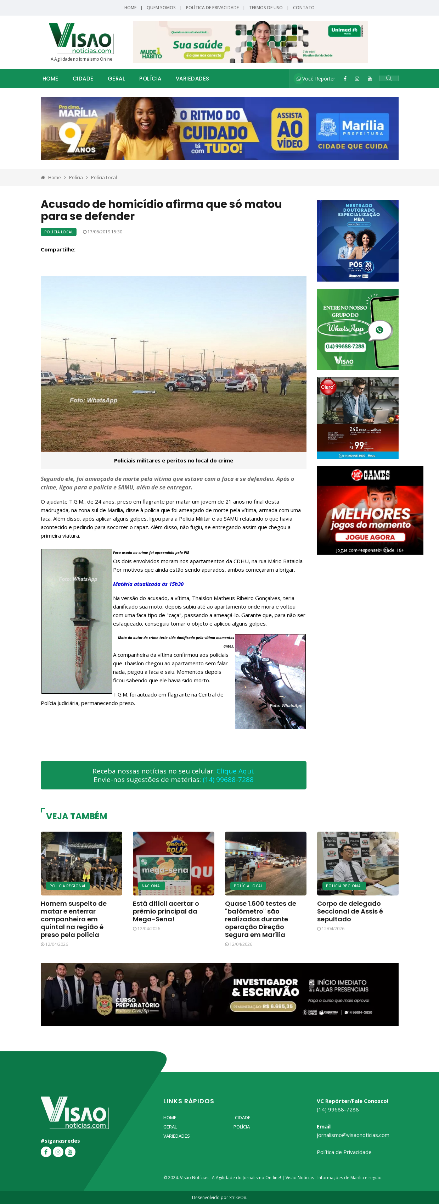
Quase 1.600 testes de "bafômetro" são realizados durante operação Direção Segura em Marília (260, 919)
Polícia (150, 78)
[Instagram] (357, 78)
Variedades (192, 78)
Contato (304, 8)
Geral (116, 78)
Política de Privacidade (212, 8)
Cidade (83, 78)
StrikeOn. (238, 1197)
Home (130, 8)
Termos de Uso (266, 8)
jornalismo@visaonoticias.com (353, 1134)
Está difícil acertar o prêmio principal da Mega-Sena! (166, 911)
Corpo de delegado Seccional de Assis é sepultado (350, 911)
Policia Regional (68, 885)
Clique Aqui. (235, 771)
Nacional (152, 885)
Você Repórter (316, 78)
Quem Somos (161, 8)
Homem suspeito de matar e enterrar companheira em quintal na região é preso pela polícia (74, 919)
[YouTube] (370, 78)
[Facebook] (345, 78)
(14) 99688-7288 (228, 779)
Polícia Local (104, 177)
